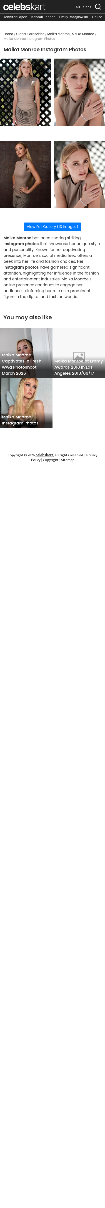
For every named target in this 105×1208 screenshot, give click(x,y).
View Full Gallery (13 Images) (52, 226)
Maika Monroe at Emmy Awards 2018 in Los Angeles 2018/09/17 (78, 367)
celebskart (44, 454)
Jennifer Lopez (15, 16)
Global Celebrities (30, 34)
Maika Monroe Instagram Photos (20, 420)
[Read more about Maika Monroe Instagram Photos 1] (25, 92)
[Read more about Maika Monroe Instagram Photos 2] (79, 92)
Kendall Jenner (43, 16)
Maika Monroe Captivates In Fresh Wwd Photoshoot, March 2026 (21, 364)
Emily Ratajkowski (73, 16)
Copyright (51, 459)
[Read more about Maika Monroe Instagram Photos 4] (79, 174)
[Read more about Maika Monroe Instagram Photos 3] (25, 174)
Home (8, 34)
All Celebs (83, 7)
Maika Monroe (58, 34)
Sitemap (67, 459)
